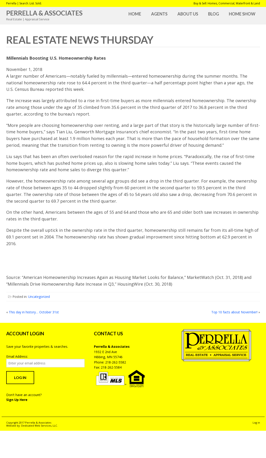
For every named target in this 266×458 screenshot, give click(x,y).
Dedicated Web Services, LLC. (39, 425)
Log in (256, 422)
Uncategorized (39, 296)
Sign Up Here (16, 399)
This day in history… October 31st (34, 312)
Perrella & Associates (44, 13)
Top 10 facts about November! (234, 312)
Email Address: (17, 356)
